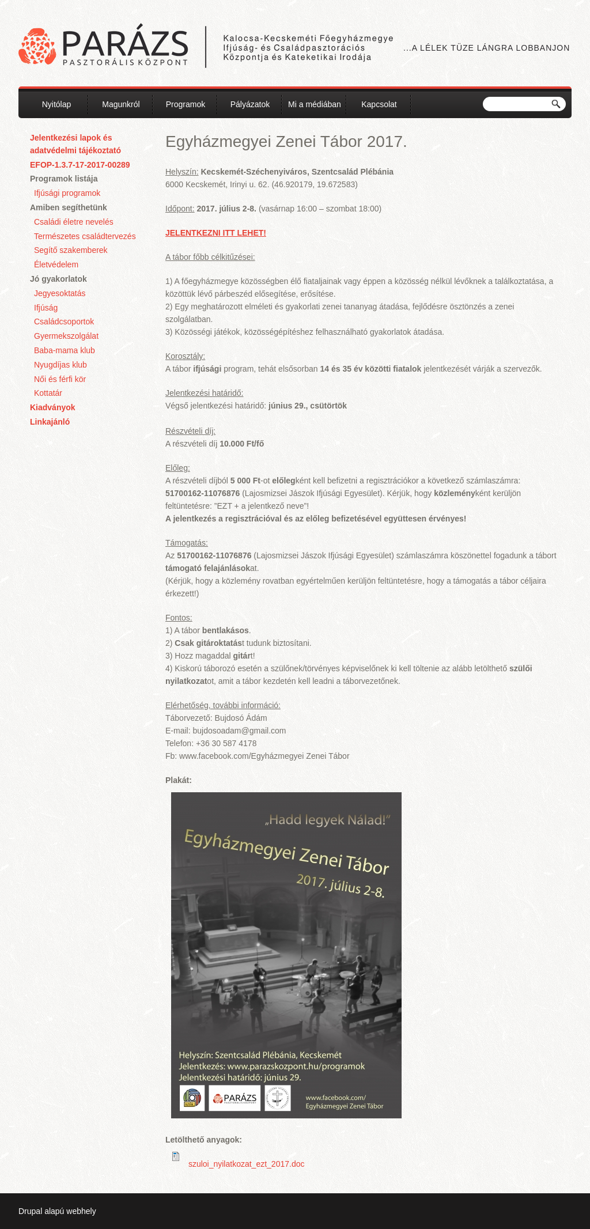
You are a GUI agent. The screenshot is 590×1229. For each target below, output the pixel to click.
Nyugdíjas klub (60, 364)
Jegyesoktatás (60, 293)
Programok (185, 104)
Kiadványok (52, 407)
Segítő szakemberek (71, 250)
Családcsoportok (64, 321)
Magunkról (120, 104)
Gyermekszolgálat (66, 336)
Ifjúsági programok (67, 193)
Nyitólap (56, 104)
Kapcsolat (378, 104)
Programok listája (64, 178)
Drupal (30, 1211)
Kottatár (48, 393)
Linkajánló (50, 421)
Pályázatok (250, 104)
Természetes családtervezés (85, 236)
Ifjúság (46, 307)
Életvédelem (56, 264)
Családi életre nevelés (74, 221)
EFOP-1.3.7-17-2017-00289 (80, 164)
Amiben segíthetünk (68, 207)
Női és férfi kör (60, 379)
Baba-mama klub (64, 350)
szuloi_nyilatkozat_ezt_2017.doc (246, 1164)
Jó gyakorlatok (58, 278)
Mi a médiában (314, 104)
